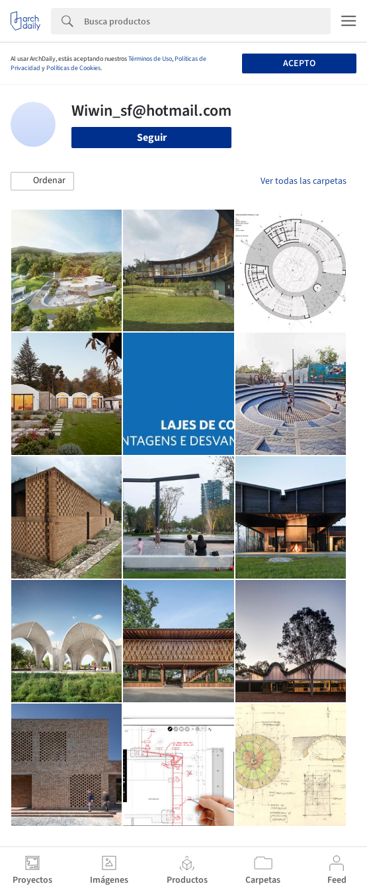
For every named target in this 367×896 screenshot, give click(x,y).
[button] (42, 181)
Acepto (299, 63)
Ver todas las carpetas (304, 181)
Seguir (152, 137)
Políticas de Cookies (73, 68)
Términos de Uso (150, 58)
